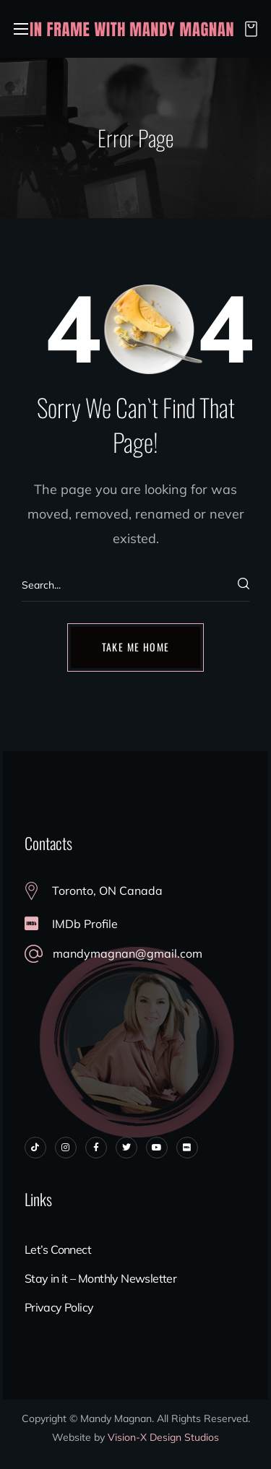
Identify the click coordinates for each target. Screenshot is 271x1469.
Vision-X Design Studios (163, 1437)
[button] (247, 29)
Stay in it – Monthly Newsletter (100, 1278)
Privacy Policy (59, 1307)
